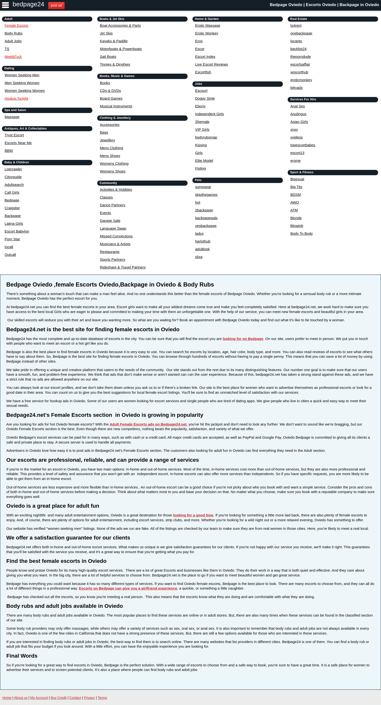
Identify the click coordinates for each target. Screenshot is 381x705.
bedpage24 (28, 4)
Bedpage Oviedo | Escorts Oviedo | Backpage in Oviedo (324, 4)
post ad (56, 5)
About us (20, 698)
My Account (39, 698)
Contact (75, 698)
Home (6, 698)
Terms (102, 698)
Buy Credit (59, 698)
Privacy (89, 698)
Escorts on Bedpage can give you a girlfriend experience (128, 588)
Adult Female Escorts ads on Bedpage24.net (148, 424)
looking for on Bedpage (243, 339)
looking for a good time (193, 515)
